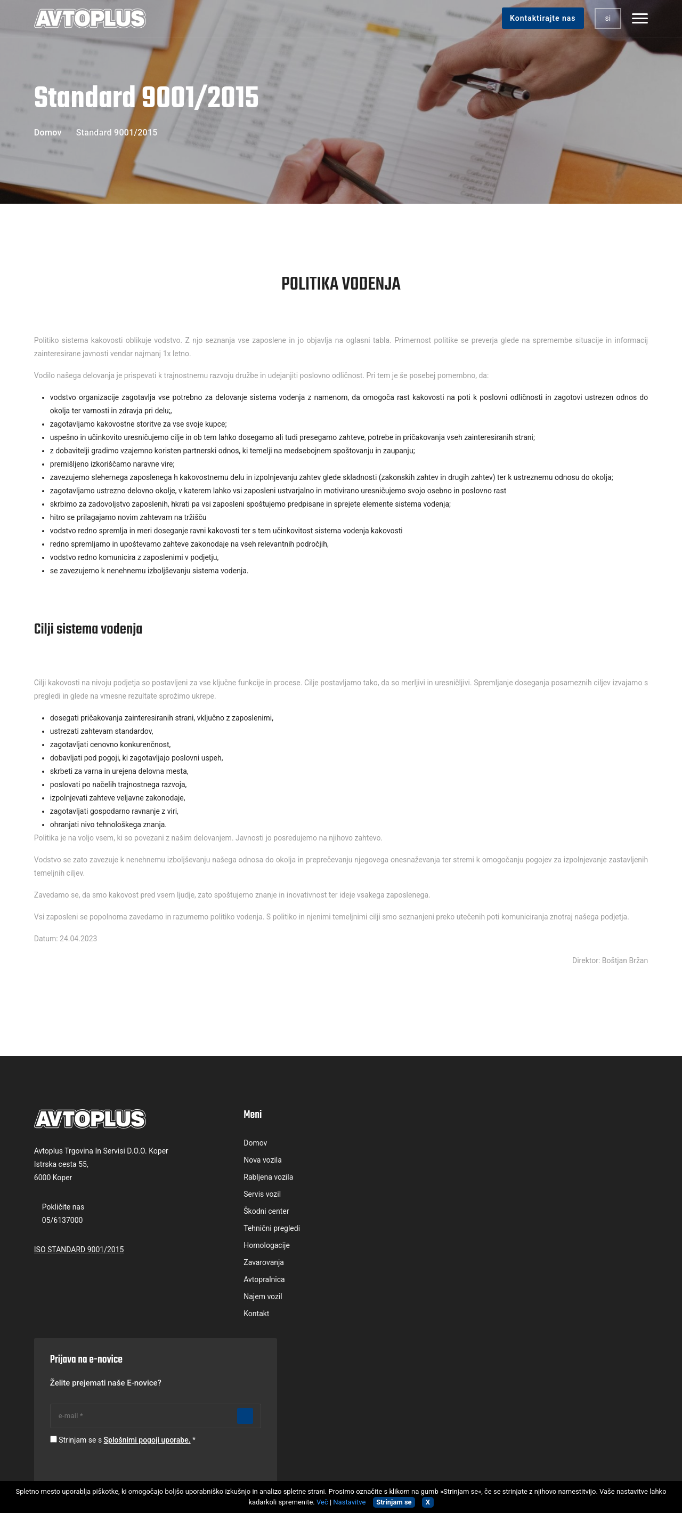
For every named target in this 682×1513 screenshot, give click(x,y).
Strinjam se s (541, 1212)
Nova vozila (211, 1161)
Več (322, 1502)
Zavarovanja (212, 1264)
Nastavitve (349, 1502)
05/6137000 (65, 1222)
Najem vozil (211, 1298)
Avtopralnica (212, 1281)
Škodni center (215, 1212)
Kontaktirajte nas (540, 18)
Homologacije (215, 1247)
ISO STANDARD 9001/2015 (82, 1251)
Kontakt (205, 1315)
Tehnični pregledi (220, 1230)
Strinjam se (393, 1502)
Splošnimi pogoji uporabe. (564, 1212)
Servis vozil (211, 1195)
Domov (51, 132)
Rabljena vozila (217, 1178)
